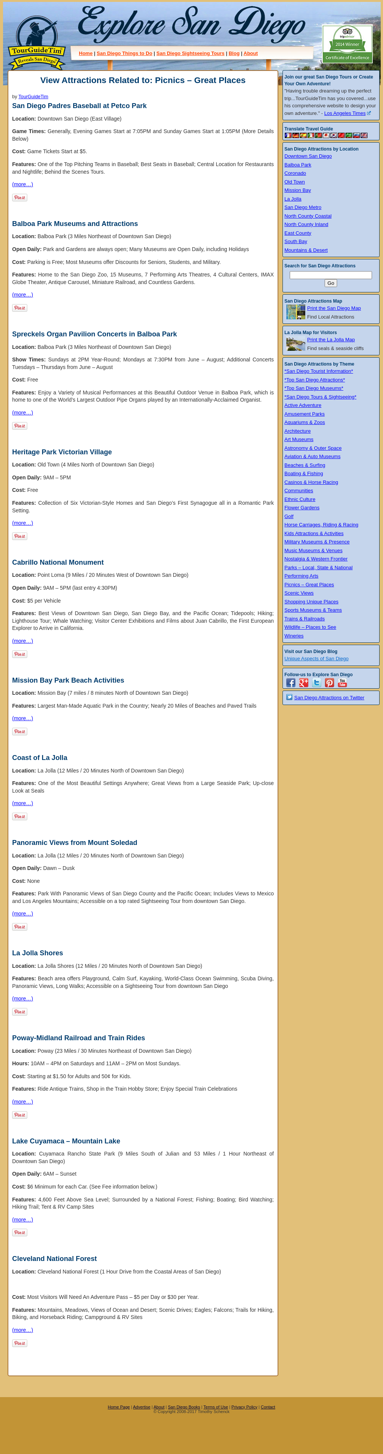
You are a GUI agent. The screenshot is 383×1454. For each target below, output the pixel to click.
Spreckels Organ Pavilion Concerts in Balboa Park (94, 334)
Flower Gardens (301, 507)
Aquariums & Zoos (304, 422)
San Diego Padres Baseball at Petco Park (79, 106)
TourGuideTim (34, 96)
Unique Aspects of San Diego (316, 658)
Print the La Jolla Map (331, 339)
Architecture (297, 431)
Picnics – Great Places (309, 584)
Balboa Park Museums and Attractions (75, 224)
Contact (268, 1407)
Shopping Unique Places (311, 602)
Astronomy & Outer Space (313, 448)
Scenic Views (299, 593)
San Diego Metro (303, 207)
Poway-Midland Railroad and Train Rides (78, 1038)
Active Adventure (303, 405)
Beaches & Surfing (304, 465)
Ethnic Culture (300, 499)
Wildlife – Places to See (310, 627)
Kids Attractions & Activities (314, 533)
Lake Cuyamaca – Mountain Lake (66, 1141)
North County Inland (306, 224)
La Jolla (292, 199)
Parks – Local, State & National (318, 567)
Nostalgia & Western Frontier (316, 559)
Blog (234, 53)
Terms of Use (216, 1407)
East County (297, 233)
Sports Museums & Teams (313, 610)
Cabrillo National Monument (58, 562)
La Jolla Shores (37, 953)
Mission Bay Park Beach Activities (68, 680)
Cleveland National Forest (54, 1258)
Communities (298, 490)
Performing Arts (301, 576)
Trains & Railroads (304, 619)
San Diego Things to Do (124, 53)
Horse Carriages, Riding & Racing (321, 525)
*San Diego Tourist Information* (318, 371)
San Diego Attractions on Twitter (329, 697)
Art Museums (299, 439)
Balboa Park (297, 165)
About (250, 53)
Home (86, 53)
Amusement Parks (304, 414)
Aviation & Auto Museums (312, 456)
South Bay (295, 241)
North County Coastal (307, 216)
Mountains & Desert (306, 250)
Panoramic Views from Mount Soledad (74, 842)
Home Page (119, 1407)
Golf (289, 516)
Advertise (142, 1407)
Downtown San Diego (308, 156)
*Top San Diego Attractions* (314, 380)
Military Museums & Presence (317, 542)
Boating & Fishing (303, 473)
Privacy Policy (244, 1407)
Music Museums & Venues (313, 550)
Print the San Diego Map (334, 308)
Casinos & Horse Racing (311, 482)
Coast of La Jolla (39, 758)
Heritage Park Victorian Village (62, 452)
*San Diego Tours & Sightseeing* (320, 397)
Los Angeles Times (347, 113)
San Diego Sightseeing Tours (190, 53)
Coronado (295, 173)
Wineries (294, 636)
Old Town (294, 182)
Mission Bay (297, 190)
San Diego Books (184, 1407)
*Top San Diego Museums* (313, 388)
